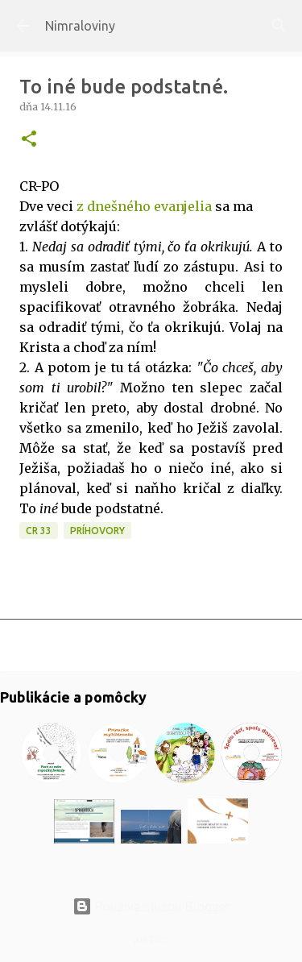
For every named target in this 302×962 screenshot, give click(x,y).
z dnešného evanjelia (144, 206)
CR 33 (39, 530)
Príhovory (97, 530)
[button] (29, 140)
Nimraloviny (80, 26)
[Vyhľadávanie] (279, 25)
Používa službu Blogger (151, 906)
